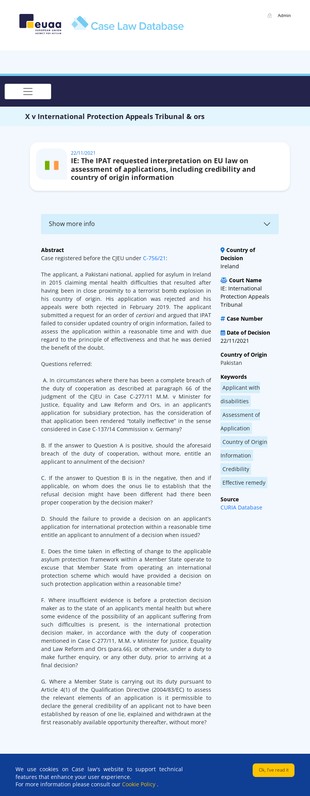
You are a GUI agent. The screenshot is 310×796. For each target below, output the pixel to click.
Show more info (72, 223)
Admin (284, 15)
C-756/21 (154, 258)
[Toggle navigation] (28, 91)
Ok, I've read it (274, 770)
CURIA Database (241, 507)
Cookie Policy (139, 784)
